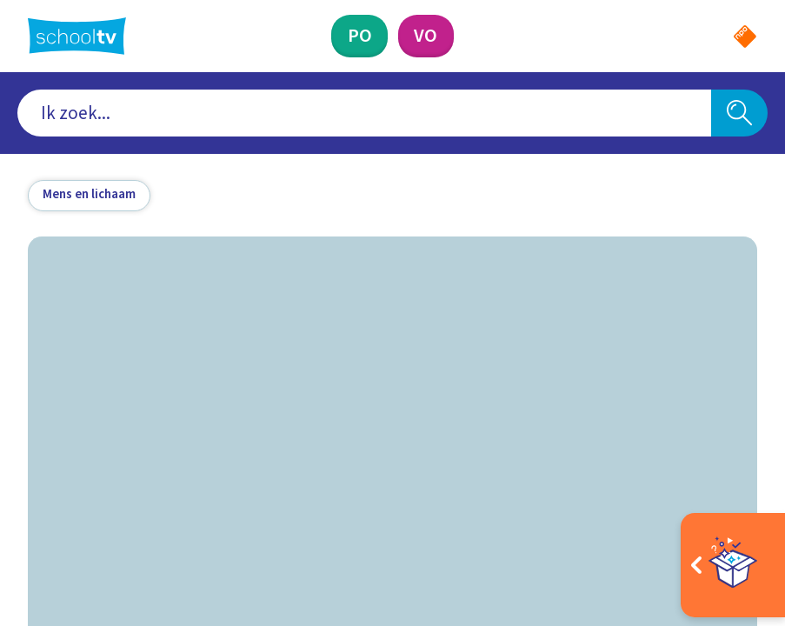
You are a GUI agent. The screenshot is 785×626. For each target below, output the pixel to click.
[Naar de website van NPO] (745, 36)
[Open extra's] (733, 565)
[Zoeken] (739, 113)
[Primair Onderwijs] (359, 36)
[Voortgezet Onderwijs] (426, 36)
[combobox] (364, 113)
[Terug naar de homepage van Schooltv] (77, 36)
